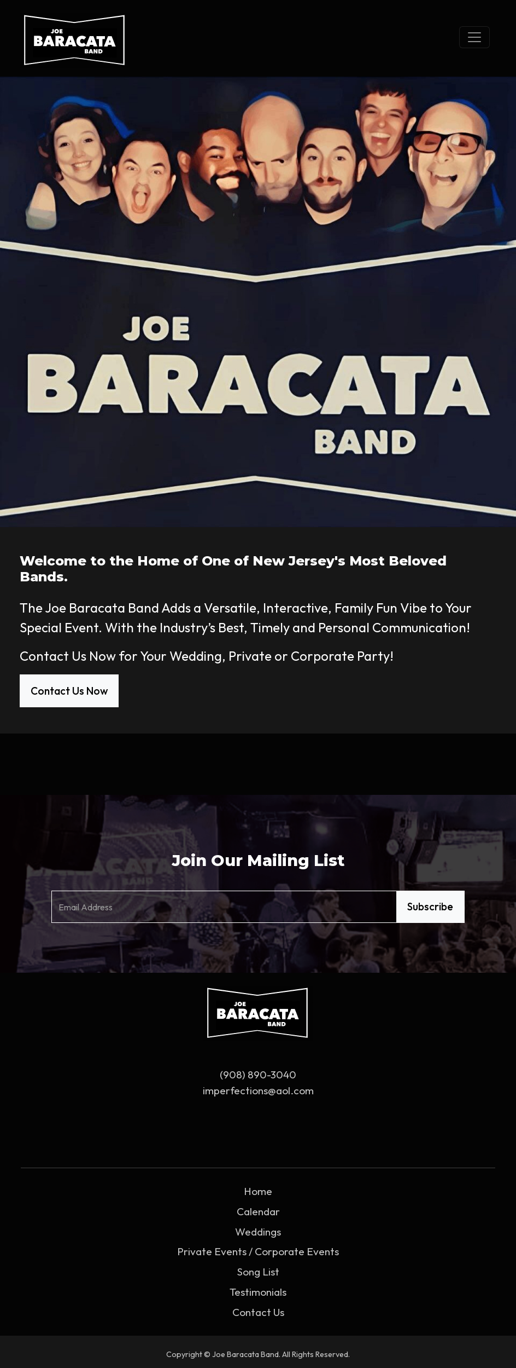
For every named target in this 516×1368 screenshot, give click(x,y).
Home (258, 1191)
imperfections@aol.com (258, 1090)
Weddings (258, 1231)
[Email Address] (224, 907)
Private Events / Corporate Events (258, 1251)
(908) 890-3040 (258, 1074)
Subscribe (430, 906)
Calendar (258, 1211)
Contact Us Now (69, 690)
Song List (258, 1271)
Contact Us (258, 1312)
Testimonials (258, 1291)
